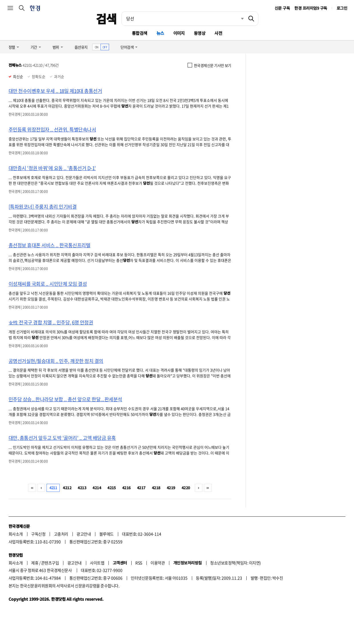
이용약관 (157, 563)
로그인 (342, 8)
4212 (67, 487)
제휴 (34, 563)
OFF (104, 47)
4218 (156, 487)
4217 (141, 487)
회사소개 (16, 534)
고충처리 (61, 534)
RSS (138, 563)
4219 (171, 487)
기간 (34, 47)
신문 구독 (282, 8)
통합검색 (139, 33)
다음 (199, 488)
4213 (82, 487)
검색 (106, 18)
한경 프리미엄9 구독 (310, 8)
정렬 (12, 47)
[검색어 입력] (183, 18)
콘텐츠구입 (50, 563)
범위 (56, 47)
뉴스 (160, 33)
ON (96, 47)
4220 (186, 487)
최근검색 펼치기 (238, 18)
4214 (96, 487)
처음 (32, 488)
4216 (126, 487)
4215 (111, 487)
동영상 (199, 33)
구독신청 (38, 534)
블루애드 (106, 534)
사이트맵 (97, 563)
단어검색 (127, 47)
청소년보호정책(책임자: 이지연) (235, 563)
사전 (218, 33)
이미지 (179, 33)
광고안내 (84, 534)
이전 (41, 488)
